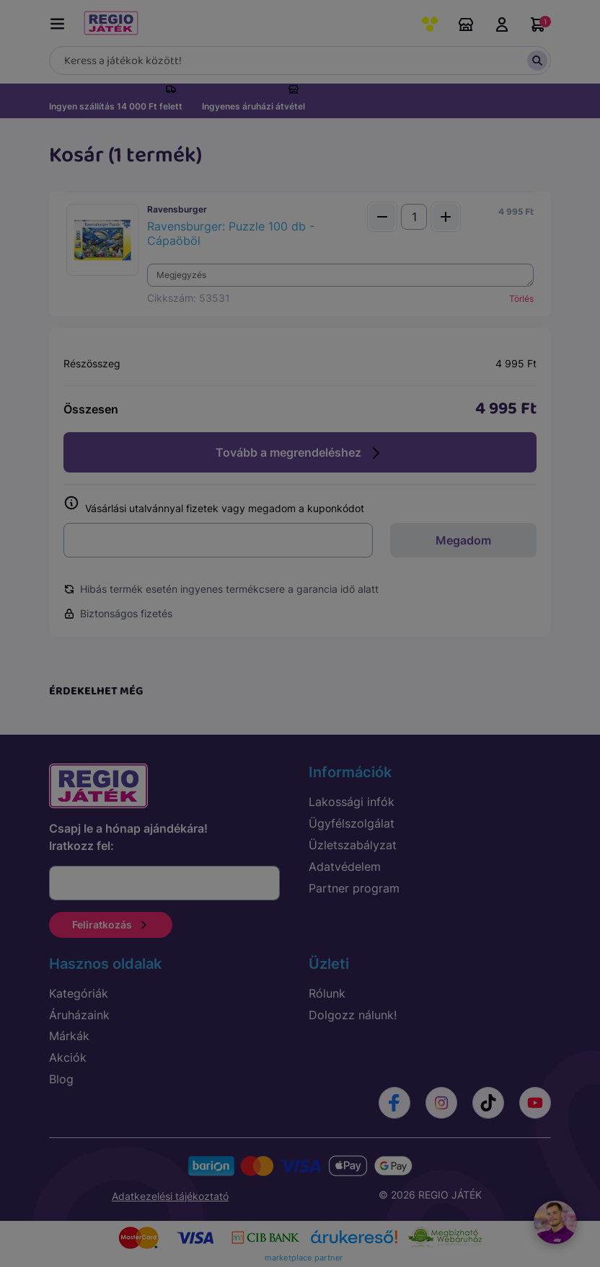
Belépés (502, 24)
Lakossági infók (351, 801)
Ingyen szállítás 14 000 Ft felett (115, 106)
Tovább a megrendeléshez (300, 453)
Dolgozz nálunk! (353, 1015)
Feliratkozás (110, 924)
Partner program (354, 888)
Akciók (68, 1057)
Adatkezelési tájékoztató (170, 1196)
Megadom (463, 540)
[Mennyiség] (414, 217)
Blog (61, 1079)
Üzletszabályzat (353, 845)
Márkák (69, 1036)
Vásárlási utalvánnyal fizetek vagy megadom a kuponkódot (213, 505)
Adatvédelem (345, 866)
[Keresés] (300, 60)
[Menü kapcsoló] (60, 21)
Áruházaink (466, 24)
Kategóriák (78, 993)
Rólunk (327, 993)
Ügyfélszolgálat (351, 823)
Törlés (521, 298)
